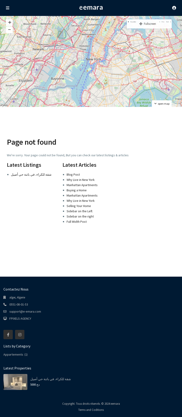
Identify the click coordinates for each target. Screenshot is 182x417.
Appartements (13, 354)
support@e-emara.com (25, 311)
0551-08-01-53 (18, 304)
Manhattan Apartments (82, 185)
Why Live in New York (81, 180)
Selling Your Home (79, 206)
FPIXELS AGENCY (20, 318)
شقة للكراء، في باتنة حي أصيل (31, 174)
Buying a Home (77, 190)
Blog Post (73, 174)
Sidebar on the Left (79, 211)
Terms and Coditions (91, 410)
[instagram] (19, 334)
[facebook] (8, 334)
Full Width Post (77, 222)
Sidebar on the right (80, 216)
